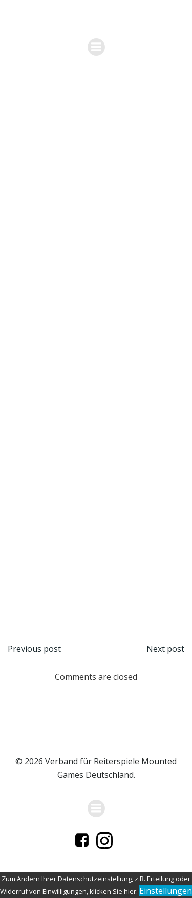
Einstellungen (165, 890)
